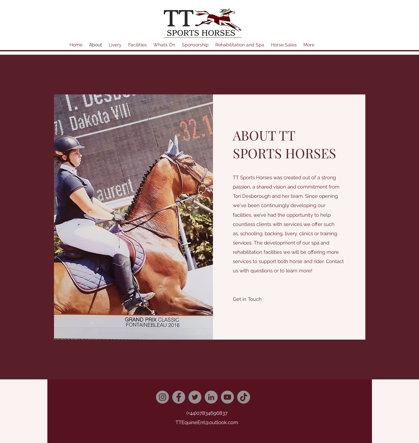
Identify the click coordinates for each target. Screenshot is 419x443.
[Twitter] (194, 397)
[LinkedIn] (211, 397)
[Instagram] (162, 397)
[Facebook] (178, 397)
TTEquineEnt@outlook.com (207, 422)
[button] (247, 299)
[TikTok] (243, 397)
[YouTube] (227, 397)
